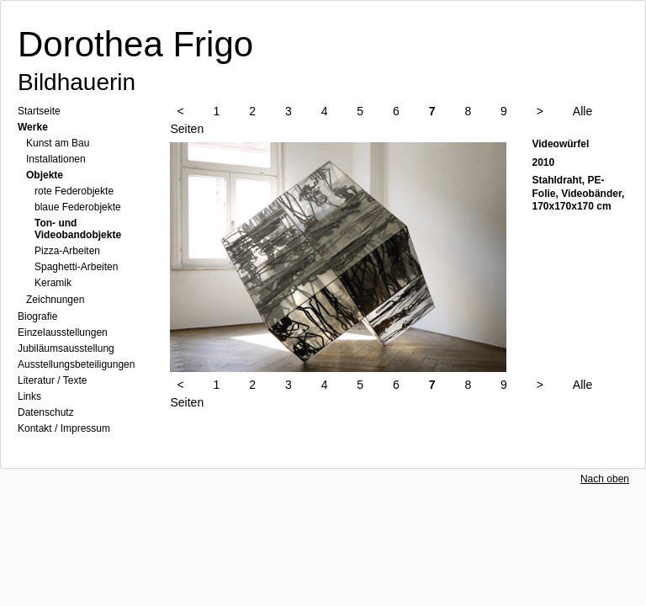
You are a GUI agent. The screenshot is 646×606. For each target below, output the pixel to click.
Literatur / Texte (52, 380)
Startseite (39, 111)
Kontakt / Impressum (64, 428)
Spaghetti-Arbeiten (76, 267)
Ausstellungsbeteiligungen (76, 364)
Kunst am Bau (57, 143)
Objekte (44, 175)
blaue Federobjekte (77, 207)
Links (29, 396)
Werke (33, 127)
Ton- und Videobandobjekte (77, 229)
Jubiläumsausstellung (66, 348)
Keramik (52, 283)
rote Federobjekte (74, 191)
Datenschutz (46, 412)
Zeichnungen (55, 300)
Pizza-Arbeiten (67, 251)
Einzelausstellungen (63, 332)
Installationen (56, 159)
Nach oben (604, 479)
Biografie (37, 316)
